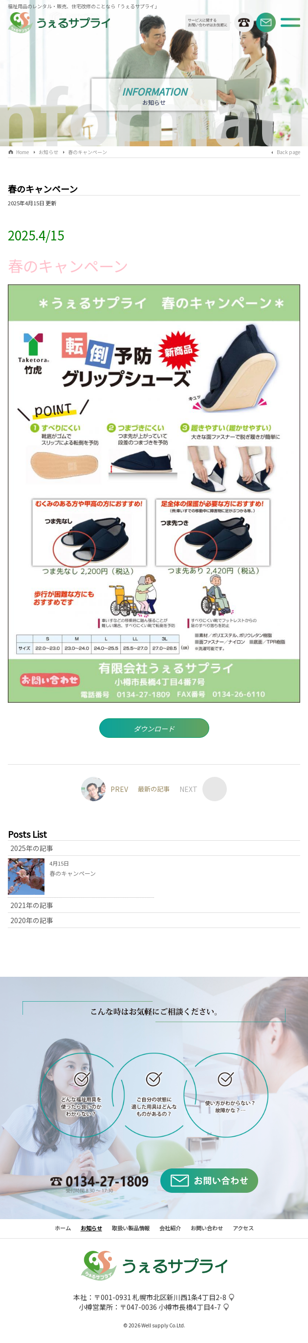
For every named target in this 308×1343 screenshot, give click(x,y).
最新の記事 (154, 790)
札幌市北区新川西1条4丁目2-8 (179, 1299)
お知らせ (48, 152)
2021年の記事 (31, 907)
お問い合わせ (207, 1229)
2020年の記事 (31, 922)
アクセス (243, 1229)
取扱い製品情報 (131, 1229)
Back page (288, 152)
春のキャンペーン (87, 152)
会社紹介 (170, 1229)
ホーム (63, 1229)
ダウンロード (154, 729)
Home (22, 152)
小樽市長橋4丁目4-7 (189, 1309)
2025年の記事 (31, 850)
